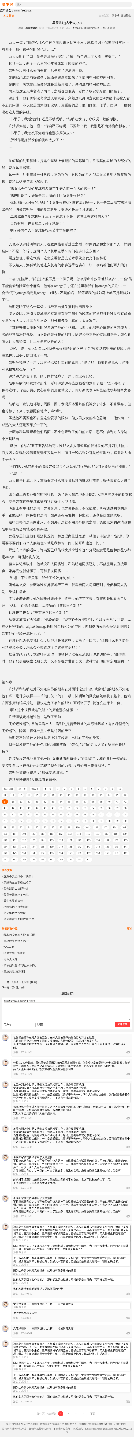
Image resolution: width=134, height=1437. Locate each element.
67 (69, 814)
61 (21, 814)
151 (33, 853)
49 (53, 808)
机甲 (112, 28)
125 (52, 840)
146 (116, 846)
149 (15, 853)
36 (77, 801)
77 (21, 821)
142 (79, 846)
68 (77, 814)
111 (51, 834)
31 (37, 801)
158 (98, 853)
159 (107, 853)
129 (89, 840)
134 (5, 846)
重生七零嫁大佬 (13, 900)
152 (42, 853)
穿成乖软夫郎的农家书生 (18, 919)
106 (5, 834)
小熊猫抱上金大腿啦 (16, 906)
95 (37, 827)
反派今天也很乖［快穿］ (18, 876)
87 (101, 821)
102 (96, 827)
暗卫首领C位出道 (14, 953)
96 (45, 827)
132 (116, 840)
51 (69, 808)
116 (97, 834)
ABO (75, 28)
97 (53, 827)
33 (53, 801)
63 (37, 814)
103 (105, 827)
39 (101, 801)
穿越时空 (89, 28)
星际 (80, 28)
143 (89, 846)
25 (117, 795)
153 (52, 853)
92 (13, 827)
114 (79, 834)
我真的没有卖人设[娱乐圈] (19, 934)
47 (37, 808)
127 (70, 840)
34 (61, 801)
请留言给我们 (106, 1424)
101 (87, 827)
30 (29, 801)
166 (42, 859)
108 (24, 834)
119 (124, 834)
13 (21, 795)
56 (109, 808)
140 (61, 846)
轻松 (96, 28)
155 (70, 853)
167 (52, 859)
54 (93, 808)
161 (126, 853)
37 (85, 801)
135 (15, 846)
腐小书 (115, 15)
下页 (92, 1413)
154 (61, 853)
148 (5, 853)
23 (101, 795)
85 (85, 821)
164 (24, 859)
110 (42, 834)
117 (106, 834)
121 (15, 840)
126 (61, 840)
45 (21, 808)
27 (5, 801)
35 (69, 801)
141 (70, 846)
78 (29, 821)
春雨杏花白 (31, 28)
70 (93, 814)
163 (15, 859)
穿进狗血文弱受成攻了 (17, 882)
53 (85, 808)
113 (70, 834)
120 (5, 840)
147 (126, 846)
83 (69, 821)
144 (98, 846)
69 (85, 814)
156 (79, 853)
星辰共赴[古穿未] (14, 971)
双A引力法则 (18, 987)
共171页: (8, 789)
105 (124, 827)
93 (21, 827)
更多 (129, 928)
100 (78, 827)
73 (117, 814)
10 (119, 789)
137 (33, 846)
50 (61, 808)
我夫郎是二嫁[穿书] (15, 888)
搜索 (129, 4)
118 (115, 834)
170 (79, 859)
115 (88, 834)
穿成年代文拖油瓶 (14, 912)
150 (24, 853)
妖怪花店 (9, 947)
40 (109, 801)
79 (37, 821)
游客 (15, 1052)
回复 (127, 1052)
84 (77, 821)
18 (61, 795)
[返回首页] (67, 993)
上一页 (22, 789)
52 (77, 808)
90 (125, 821)
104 (115, 827)
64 (45, 814)
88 (109, 821)
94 (29, 827)
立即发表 (122, 1024)
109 (33, 834)
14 (29, 795)
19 (69, 795)
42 (125, 801)
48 (45, 808)
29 (21, 801)
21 (85, 795)
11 (5, 795)
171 (89, 859)
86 (93, 821)
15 (37, 795)
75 (5, 821)
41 (117, 801)
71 (101, 814)
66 (61, 814)
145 (107, 846)
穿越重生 (126, 15)
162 (5, 859)
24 (109, 795)
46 (29, 808)
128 (79, 840)
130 (98, 840)
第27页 (35, 789)
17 (53, 795)
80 (45, 821)
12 (13, 795)
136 (24, 846)
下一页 (48, 789)
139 (52, 846)
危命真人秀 (10, 959)
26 (125, 795)
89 (117, 821)
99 (69, 827)
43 (5, 808)
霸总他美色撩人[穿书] (17, 940)
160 (116, 853)
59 (5, 814)
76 (13, 821)
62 (29, 814)
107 (15, 834)
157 (89, 853)
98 (61, 827)
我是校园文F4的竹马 (16, 894)
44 (13, 808)
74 (125, 814)
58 (125, 808)
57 (117, 808)
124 (42, 840)
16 (45, 795)
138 (42, 846)
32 (45, 801)
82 (61, 821)
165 (33, 859)
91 (5, 827)
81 (53, 821)
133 (126, 840)
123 (33, 840)
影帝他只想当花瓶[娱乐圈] (19, 965)
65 (53, 814)
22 (93, 795)
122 (24, 840)
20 (77, 795)
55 (101, 808)
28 (13, 801)
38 (93, 801)
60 (13, 814)
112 (60, 834)
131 (107, 840)
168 (61, 859)
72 (109, 814)
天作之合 (105, 28)
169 (70, 859)
